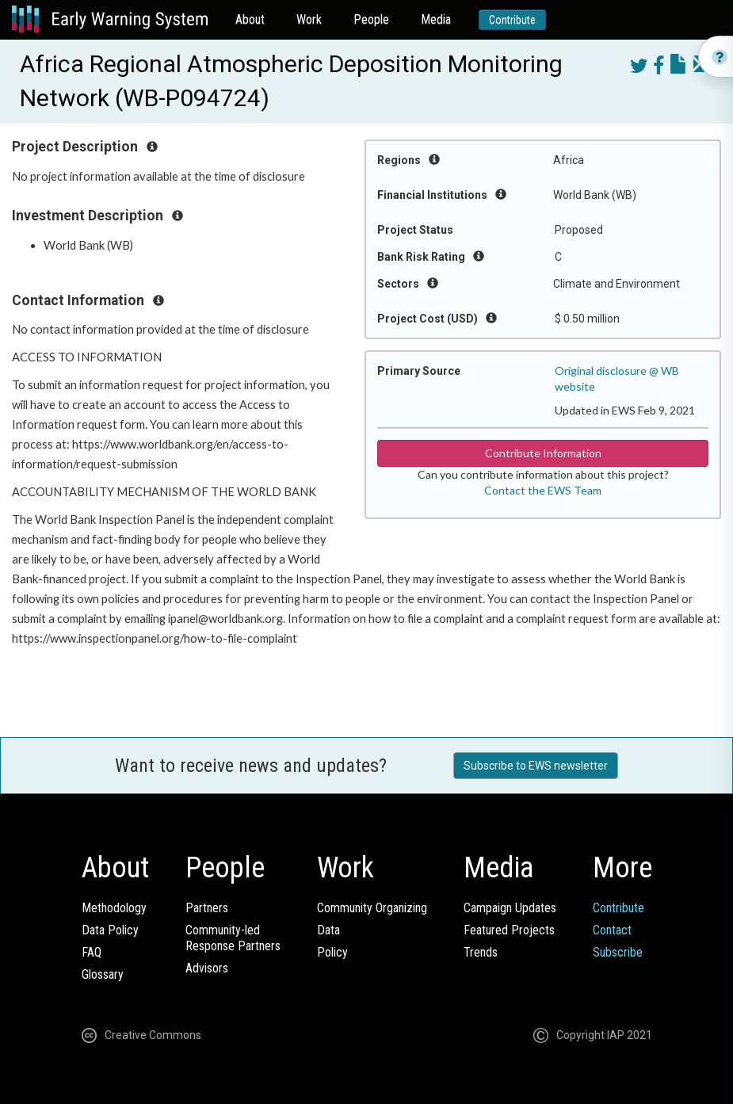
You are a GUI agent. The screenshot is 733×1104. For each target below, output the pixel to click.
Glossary (103, 974)
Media (436, 19)
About (250, 19)
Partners (206, 907)
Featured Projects (509, 930)
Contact (612, 930)
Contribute (512, 19)
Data (328, 930)
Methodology (114, 907)
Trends (481, 952)
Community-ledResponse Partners (233, 938)
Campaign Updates (510, 907)
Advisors (206, 968)
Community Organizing (372, 907)
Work (309, 19)
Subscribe (618, 952)
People (371, 19)
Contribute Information (543, 453)
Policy (332, 952)
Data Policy (110, 930)
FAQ (91, 952)
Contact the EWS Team (542, 490)
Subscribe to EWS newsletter (536, 765)
